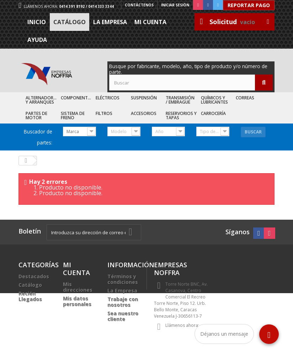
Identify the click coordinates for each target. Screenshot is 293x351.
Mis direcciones (77, 287)
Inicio (36, 22)
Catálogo (69, 22)
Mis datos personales (77, 301)
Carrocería (213, 113)
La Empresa (110, 22)
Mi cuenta (150, 22)
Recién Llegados (30, 296)
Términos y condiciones (122, 279)
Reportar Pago (249, 5)
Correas (245, 98)
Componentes (76, 98)
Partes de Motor (36, 115)
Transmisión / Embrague (180, 100)
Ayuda (37, 40)
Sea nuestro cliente (122, 316)
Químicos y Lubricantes (214, 100)
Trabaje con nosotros (122, 302)
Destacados (33, 276)
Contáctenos (139, 4)
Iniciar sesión (175, 4)
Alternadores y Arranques (42, 100)
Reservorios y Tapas (181, 115)
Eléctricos (107, 98)
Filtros (104, 113)
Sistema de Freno (73, 115)
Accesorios (143, 113)
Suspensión (144, 98)
